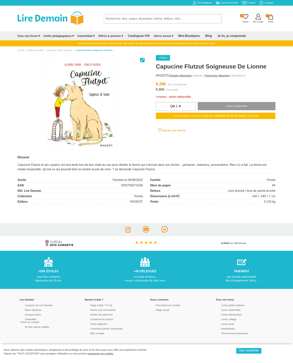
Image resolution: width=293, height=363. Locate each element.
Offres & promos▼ (111, 35)
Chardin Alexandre (180, 75)
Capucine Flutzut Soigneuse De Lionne (94, 50)
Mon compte (92, 333)
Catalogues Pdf (137, 35)
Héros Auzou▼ (160, 35)
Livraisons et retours (96, 319)
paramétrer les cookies (100, 353)
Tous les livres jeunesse (229, 333)
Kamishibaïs (223, 328)
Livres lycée (223, 323)
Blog (200, 35)
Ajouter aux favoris (172, 130)
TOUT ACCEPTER (249, 350)
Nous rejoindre (28, 309)
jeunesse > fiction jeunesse (60, 50)
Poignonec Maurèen (217, 75)
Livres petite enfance (228, 304)
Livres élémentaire (226, 314)
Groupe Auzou (28, 314)
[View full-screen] (142, 60)
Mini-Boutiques (183, 35)
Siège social (157, 309)
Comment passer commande (101, 328)
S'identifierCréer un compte (29, 320)
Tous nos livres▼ (29, 35)
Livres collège (224, 319)
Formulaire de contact (162, 304)
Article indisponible (236, 106)
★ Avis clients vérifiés (31, 326)
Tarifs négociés (94, 323)
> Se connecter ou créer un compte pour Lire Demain (215, 116)
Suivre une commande (98, 309)
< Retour (163, 58)
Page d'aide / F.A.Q (96, 304)
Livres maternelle (226, 309)
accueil (21, 50)
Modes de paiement (96, 314)
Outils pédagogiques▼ (59, 35)
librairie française (36, 50)
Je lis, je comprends (219, 35)
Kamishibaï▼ (86, 35)
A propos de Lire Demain (33, 304)
